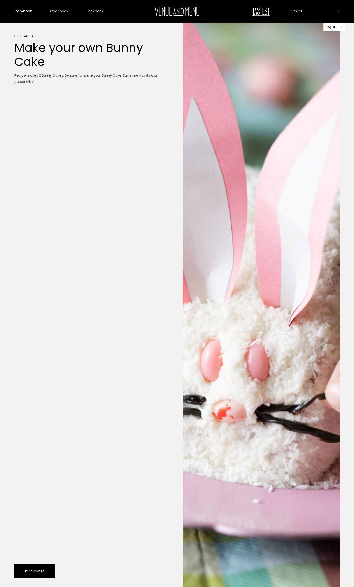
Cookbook (59, 11)
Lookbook (95, 11)
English (331, 27)
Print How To (34, 571)
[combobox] (334, 27)
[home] (176, 11)
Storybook (23, 11)
